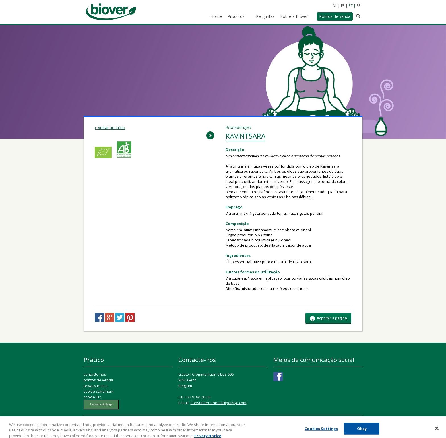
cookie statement (98, 391)
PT (351, 5)
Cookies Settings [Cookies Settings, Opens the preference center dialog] (321, 431)
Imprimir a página (328, 318)
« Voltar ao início (110, 127)
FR (343, 5)
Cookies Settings (101, 404)
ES (358, 5)
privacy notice (96, 385)
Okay (362, 431)
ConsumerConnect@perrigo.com (218, 402)
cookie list (92, 397)
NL (335, 5)
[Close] (437, 431)
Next (210, 135)
